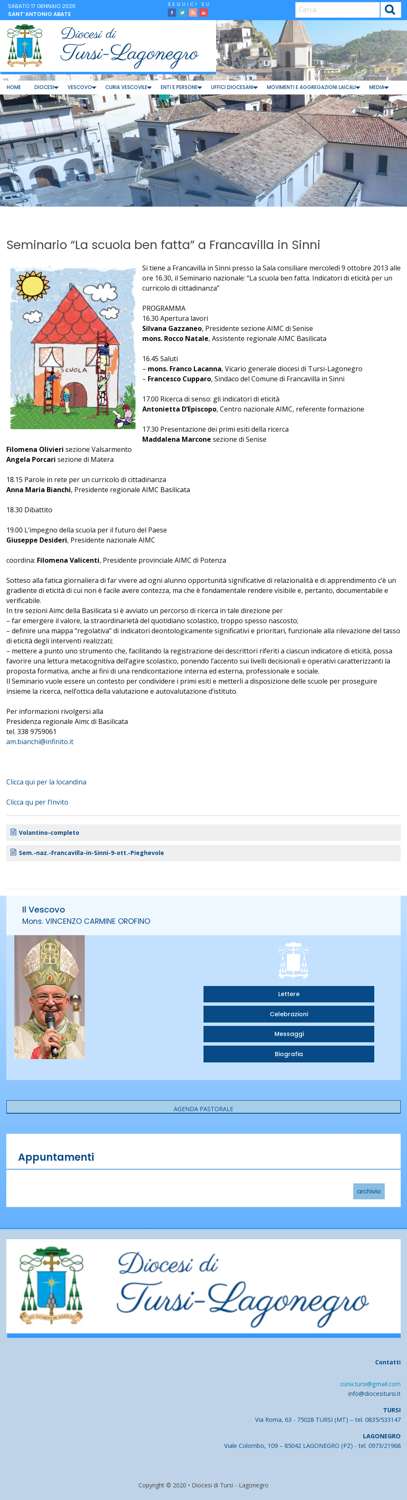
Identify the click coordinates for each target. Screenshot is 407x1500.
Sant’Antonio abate (39, 14)
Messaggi (289, 1034)
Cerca (390, 11)
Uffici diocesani (232, 87)
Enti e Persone (179, 87)
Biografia (289, 1054)
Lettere (289, 994)
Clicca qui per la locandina (46, 782)
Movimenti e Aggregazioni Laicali (311, 87)
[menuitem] (14, 87)
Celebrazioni (289, 1014)
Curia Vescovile (126, 87)
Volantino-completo (49, 833)
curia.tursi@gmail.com (370, 1384)
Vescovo (80, 87)
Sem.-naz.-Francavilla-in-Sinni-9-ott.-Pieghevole (91, 853)
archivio (369, 1191)
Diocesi (44, 87)
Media (376, 87)
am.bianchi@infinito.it (39, 741)
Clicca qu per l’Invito (37, 802)
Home (14, 87)
